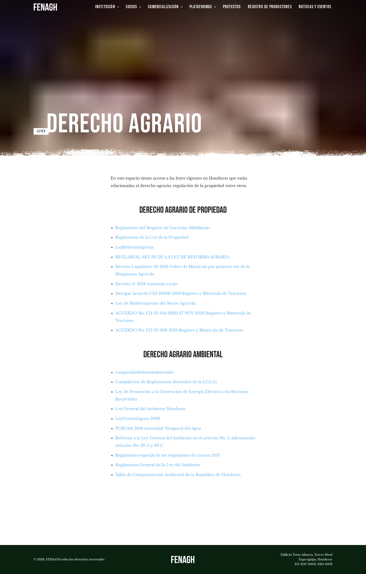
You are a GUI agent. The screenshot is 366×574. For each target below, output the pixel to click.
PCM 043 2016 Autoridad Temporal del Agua (158, 428)
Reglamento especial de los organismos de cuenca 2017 (167, 455)
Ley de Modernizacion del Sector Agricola (155, 303)
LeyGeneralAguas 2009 (137, 418)
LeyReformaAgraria (134, 247)
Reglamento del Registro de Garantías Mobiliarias (162, 227)
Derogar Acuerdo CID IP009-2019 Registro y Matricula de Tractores (180, 293)
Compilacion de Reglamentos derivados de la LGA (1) (166, 381)
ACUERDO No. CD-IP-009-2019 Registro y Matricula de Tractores (179, 330)
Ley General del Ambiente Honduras (150, 408)
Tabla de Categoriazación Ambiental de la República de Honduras (178, 474)
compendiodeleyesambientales (144, 372)
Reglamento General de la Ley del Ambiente (157, 464)
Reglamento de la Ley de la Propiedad (151, 237)
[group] (232, 7)
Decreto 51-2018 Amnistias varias (146, 284)
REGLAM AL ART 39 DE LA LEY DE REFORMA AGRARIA (172, 257)
